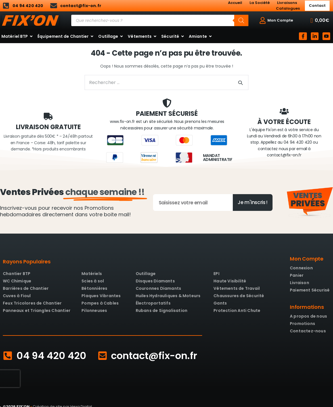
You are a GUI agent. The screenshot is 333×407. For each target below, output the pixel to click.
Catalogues (288, 8)
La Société (260, 2)
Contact (317, 5)
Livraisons (287, 2)
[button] (320, 20)
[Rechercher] (241, 20)
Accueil (235, 2)
